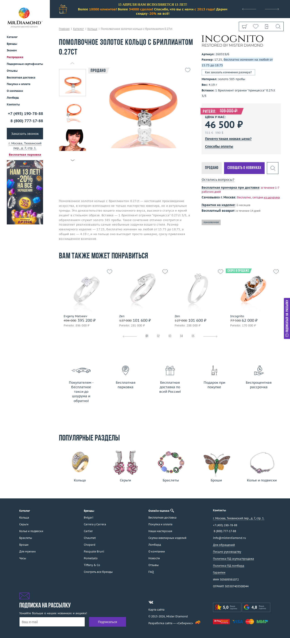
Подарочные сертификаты (25, 64)
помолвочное (211, 222)
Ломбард (13, 97)
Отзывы (12, 70)
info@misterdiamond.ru (229, 538)
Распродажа (15, 57)
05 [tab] (193, 336)
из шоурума (272, 197)
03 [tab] (170, 336)
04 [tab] (181, 336)
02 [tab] (158, 336)
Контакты (13, 104)
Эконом (12, 50)
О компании (15, 91)
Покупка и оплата (18, 84)
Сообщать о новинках (244, 168)
